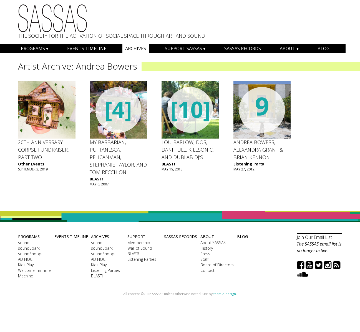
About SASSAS (213, 242)
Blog (323, 48)
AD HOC (25, 259)
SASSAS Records (242, 48)
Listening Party (248, 164)
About (287, 48)
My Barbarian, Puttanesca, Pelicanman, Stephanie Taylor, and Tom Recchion (118, 157)
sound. (24, 242)
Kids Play (99, 264)
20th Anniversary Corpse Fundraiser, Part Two (43, 149)
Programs (33, 48)
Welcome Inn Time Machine (34, 273)
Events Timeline (86, 48)
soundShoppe (31, 253)
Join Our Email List (314, 237)
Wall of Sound (139, 248)
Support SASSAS (183, 48)
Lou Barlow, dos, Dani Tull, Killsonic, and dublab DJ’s (188, 149)
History (206, 248)
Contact (207, 270)
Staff (204, 259)
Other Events (31, 164)
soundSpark (29, 248)
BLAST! (96, 179)
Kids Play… (27, 264)
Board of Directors (217, 264)
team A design (224, 294)
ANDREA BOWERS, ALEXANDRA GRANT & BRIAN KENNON (258, 149)
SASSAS (52, 18)
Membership (138, 242)
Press (205, 253)
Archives (135, 48)
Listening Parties (105, 270)
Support (136, 236)
